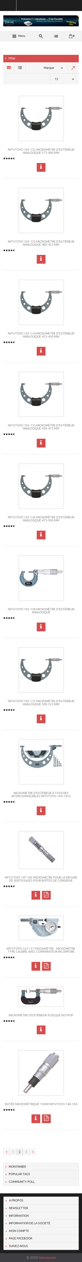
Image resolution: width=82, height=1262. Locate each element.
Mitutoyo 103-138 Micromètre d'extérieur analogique (41, 610)
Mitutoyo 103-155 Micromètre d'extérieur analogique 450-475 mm (41, 427)
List (20, 67)
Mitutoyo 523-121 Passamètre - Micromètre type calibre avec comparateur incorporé (41, 950)
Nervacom (47, 1257)
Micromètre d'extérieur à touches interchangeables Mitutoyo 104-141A (41, 794)
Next (33, 1152)
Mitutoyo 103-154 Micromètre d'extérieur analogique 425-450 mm (41, 335)
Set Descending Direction (73, 67)
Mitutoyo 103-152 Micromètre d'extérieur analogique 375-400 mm (41, 151)
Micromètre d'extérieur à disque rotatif (41, 1015)
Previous (6, 1152)
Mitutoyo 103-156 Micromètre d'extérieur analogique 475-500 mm (41, 519)
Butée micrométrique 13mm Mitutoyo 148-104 (41, 1104)
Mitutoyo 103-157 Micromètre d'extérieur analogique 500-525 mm (41, 702)
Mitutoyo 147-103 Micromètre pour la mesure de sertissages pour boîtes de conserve (41, 879)
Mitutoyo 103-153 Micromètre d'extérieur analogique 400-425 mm (41, 243)
